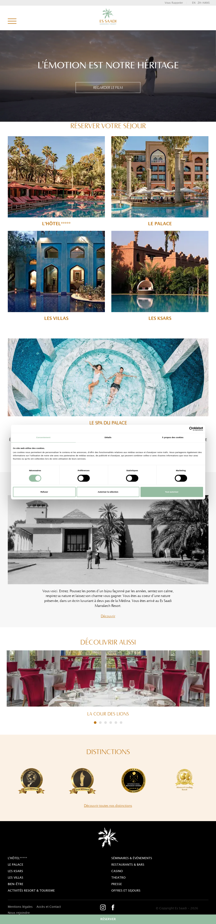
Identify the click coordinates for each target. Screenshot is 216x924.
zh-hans (204, 3)
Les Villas (56, 276)
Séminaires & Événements (131, 858)
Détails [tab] (108, 438)
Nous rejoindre (19, 912)
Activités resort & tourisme (31, 890)
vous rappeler (174, 3)
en (194, 3)
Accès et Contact (48, 906)
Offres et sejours (125, 890)
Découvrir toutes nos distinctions (108, 805)
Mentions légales (20, 906)
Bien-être (15, 884)
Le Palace (159, 181)
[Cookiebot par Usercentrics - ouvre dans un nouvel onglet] (184, 429)
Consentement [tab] (43, 438)
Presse (116, 884)
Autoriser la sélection (108, 492)
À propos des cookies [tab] (172, 438)
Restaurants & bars (127, 864)
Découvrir (108, 616)
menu (12, 21)
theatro (118, 877)
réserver (108, 919)
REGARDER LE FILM (108, 87)
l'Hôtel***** (56, 181)
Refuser (44, 492)
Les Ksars (159, 276)
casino (117, 871)
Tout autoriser (171, 492)
